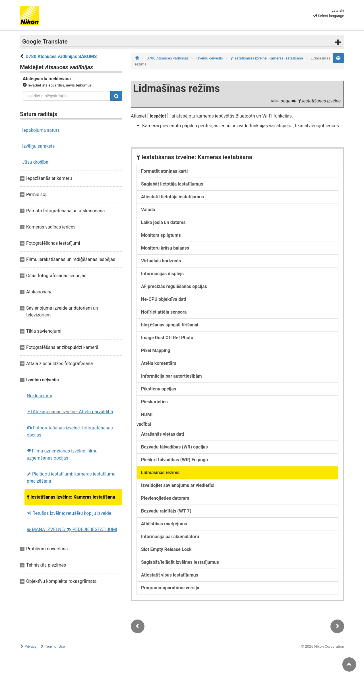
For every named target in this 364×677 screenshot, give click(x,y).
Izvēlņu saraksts (38, 146)
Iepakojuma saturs (41, 130)
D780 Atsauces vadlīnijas (168, 58)
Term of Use (55, 646)
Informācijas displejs (162, 273)
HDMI (146, 414)
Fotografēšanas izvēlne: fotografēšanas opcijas (70, 431)
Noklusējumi (39, 395)
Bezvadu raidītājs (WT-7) (166, 511)
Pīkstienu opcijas (158, 389)
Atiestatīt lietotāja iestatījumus (172, 196)
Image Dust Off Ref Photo (167, 337)
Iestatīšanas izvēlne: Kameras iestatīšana (71, 497)
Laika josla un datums (163, 222)
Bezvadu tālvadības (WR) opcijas (174, 447)
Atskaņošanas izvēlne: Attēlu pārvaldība (70, 411)
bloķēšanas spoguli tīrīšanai (169, 325)
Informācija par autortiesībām (171, 376)
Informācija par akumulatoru (170, 536)
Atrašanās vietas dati (162, 434)
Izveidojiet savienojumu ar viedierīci (177, 485)
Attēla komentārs (158, 363)
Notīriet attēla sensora (164, 312)
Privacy (30, 646)
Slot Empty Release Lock (166, 549)
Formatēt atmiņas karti (164, 171)
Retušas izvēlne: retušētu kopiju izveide (69, 513)
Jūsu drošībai (35, 162)
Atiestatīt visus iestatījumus (169, 575)
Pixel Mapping (155, 350)
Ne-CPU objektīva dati (163, 299)
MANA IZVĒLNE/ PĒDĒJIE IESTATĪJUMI (72, 529)
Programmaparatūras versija (170, 587)
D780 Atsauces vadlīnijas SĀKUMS (61, 56)
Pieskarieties (154, 401)
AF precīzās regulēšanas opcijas (174, 286)
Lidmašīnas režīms (160, 472)
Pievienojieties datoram (165, 498)
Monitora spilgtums (161, 235)
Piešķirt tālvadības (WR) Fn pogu (174, 459)
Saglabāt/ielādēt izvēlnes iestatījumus (180, 562)
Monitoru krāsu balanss (165, 248)
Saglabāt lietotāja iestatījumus (172, 184)
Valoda (148, 209)
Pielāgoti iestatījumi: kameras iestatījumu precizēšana (71, 477)
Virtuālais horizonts (161, 261)
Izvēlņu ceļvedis (210, 58)
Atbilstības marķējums (164, 523)
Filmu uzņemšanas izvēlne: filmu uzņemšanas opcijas (62, 454)
